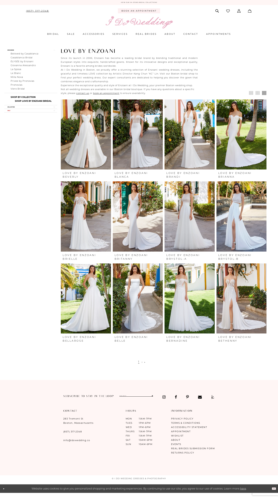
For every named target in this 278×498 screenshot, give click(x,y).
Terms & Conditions (185, 428)
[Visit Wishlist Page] (228, 12)
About (175, 445)
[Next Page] (147, 363)
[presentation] (86, 136)
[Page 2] (142, 363)
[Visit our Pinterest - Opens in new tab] (88, 402)
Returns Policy (182, 458)
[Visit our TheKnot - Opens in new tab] (114, 402)
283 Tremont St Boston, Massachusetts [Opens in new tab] (78, 426)
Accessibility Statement (189, 432)
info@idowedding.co (76, 445)
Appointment (181, 436)
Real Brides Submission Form (193, 453)
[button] (239, 12)
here (243, 493)
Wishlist (177, 441)
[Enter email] (154, 398)
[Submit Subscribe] (184, 398)
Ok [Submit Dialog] (272, 493)
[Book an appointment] (139, 12)
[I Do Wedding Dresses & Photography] (139, 24)
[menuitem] (37, 12)
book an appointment (106, 94)
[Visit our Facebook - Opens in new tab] (77, 402)
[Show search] (217, 12)
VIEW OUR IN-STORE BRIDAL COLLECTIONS (139, 3)
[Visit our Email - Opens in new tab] (101, 402)
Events (176, 449)
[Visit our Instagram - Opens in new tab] (65, 402)
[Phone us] (37, 12)
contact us (82, 94)
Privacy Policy (182, 424)
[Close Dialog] (5, 494)
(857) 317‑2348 (72, 437)
